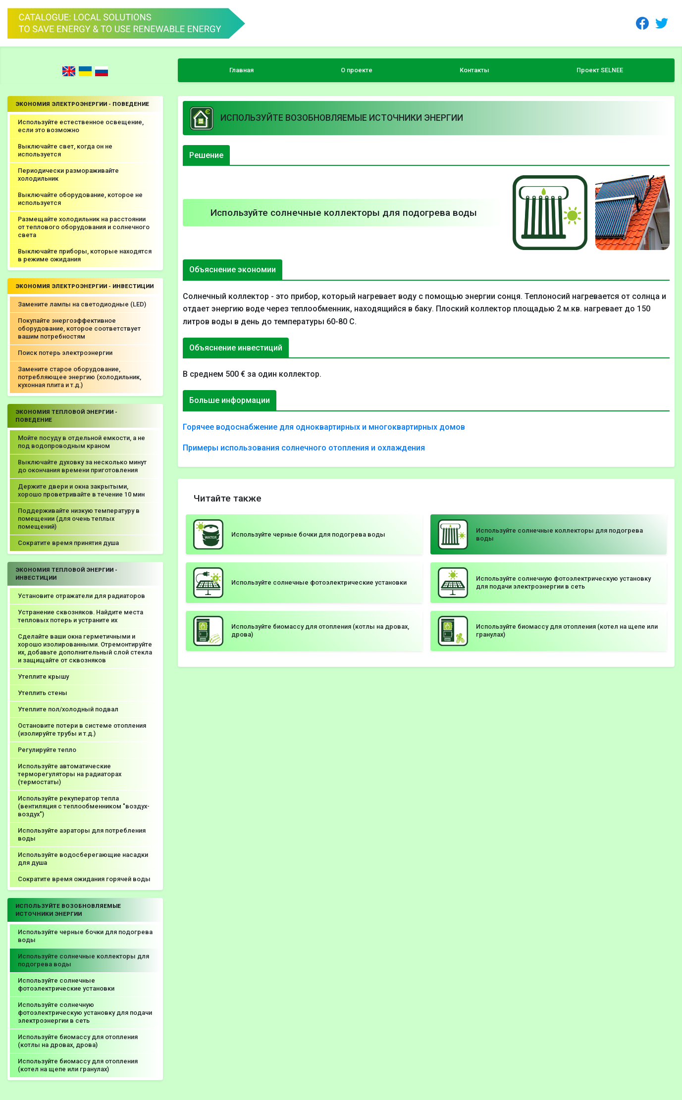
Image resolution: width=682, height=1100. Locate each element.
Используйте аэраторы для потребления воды (82, 834)
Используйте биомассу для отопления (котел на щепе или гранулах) (78, 1065)
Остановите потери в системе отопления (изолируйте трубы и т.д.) (82, 729)
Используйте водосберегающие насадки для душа (83, 858)
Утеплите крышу (43, 676)
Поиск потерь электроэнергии (65, 352)
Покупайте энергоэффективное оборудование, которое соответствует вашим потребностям (79, 328)
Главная (241, 70)
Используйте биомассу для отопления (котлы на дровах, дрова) (78, 1041)
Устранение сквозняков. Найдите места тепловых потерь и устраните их (80, 616)
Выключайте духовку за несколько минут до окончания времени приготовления (82, 466)
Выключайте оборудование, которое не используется (80, 198)
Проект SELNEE (600, 70)
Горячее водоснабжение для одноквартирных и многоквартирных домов (324, 427)
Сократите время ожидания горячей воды (84, 879)
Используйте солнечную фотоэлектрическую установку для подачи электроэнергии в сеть (85, 1012)
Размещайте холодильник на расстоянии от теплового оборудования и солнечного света (84, 227)
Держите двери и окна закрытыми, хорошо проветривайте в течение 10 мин (81, 490)
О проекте (356, 70)
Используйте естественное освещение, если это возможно (81, 126)
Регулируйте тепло (47, 749)
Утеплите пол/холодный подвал (68, 709)
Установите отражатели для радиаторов (81, 596)
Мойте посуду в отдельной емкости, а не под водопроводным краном (81, 442)
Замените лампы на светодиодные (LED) (82, 304)
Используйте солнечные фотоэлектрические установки (66, 984)
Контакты (474, 70)
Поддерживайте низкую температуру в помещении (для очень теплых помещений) (79, 518)
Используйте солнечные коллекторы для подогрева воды (83, 960)
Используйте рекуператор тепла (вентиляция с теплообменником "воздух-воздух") (84, 806)
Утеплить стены (42, 693)
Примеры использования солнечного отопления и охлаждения (304, 447)
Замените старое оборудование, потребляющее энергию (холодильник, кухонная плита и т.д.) (79, 377)
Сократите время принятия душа (68, 543)
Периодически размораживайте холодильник (68, 174)
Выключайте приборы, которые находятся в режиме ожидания (85, 255)
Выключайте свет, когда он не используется (65, 150)
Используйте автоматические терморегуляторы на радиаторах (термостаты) (69, 774)
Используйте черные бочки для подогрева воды (85, 936)
